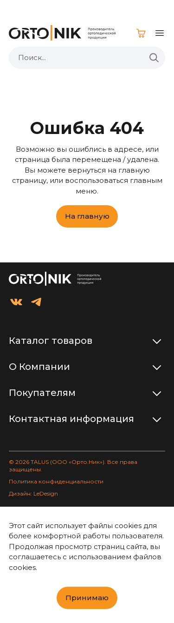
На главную (87, 216)
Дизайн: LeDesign (33, 493)
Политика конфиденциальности (56, 481)
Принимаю (87, 597)
